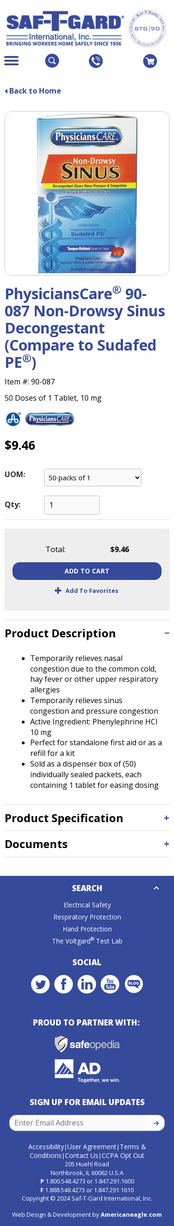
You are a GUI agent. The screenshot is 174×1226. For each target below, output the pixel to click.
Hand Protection (87, 928)
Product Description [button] (60, 633)
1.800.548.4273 (65, 1181)
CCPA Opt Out (123, 1155)
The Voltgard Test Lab (87, 941)
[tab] (87, 633)
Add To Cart (87, 570)
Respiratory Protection (87, 916)
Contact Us (81, 1155)
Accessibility (46, 1146)
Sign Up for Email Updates (87, 1102)
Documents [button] (36, 843)
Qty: (12, 504)
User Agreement (91, 1146)
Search (87, 888)
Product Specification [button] (64, 817)
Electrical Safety (87, 904)
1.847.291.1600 (114, 1181)
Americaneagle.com (131, 1214)
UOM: (15, 474)
